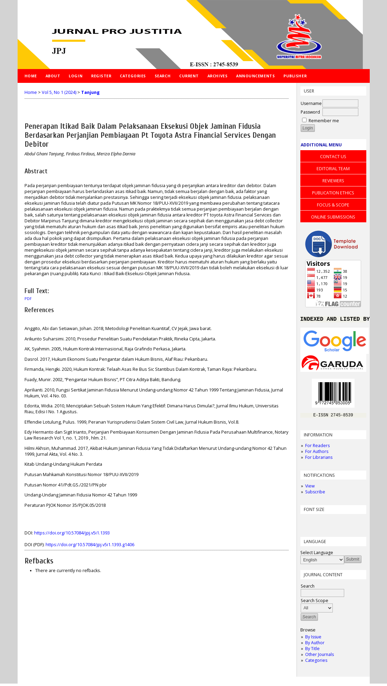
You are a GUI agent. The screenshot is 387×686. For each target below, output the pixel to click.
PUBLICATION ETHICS (333, 193)
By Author (315, 645)
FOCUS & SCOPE (333, 205)
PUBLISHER (295, 75)
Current (189, 75)
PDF (28, 298)
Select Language (316, 555)
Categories (316, 663)
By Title (312, 651)
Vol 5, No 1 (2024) (59, 92)
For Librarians (318, 460)
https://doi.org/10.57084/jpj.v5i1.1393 (72, 533)
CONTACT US (333, 157)
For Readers (317, 448)
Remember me (324, 121)
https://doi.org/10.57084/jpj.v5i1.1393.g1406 (90, 545)
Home (31, 75)
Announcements (255, 75)
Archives (217, 75)
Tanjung (90, 92)
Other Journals (319, 657)
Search (163, 75)
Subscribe (315, 494)
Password (310, 112)
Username (311, 103)
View (310, 488)
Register (101, 75)
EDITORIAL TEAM (333, 169)
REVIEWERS (333, 181)
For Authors (316, 454)
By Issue (313, 639)
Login (76, 75)
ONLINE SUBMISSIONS (333, 217)
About (53, 75)
